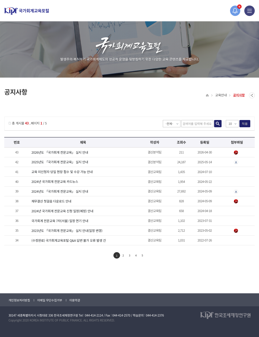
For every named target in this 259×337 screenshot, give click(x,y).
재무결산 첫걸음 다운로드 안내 (51, 201)
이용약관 (74, 300)
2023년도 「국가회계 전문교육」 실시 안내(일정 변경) (67, 230)
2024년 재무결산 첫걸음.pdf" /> (236, 201)
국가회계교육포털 (26, 11)
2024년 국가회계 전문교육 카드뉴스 (54, 181)
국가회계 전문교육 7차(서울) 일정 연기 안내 (59, 220)
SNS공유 (252, 95)
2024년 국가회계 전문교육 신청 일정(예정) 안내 (62, 211)
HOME (207, 95)
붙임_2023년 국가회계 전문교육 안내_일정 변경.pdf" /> (236, 231)
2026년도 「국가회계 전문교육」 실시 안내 (59, 152)
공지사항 (239, 95)
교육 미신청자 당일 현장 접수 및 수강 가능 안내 (62, 171)
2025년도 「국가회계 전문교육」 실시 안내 (59, 162)
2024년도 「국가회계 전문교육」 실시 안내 (59, 191)
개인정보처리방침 (19, 300)
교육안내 (221, 95)
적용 (245, 123)
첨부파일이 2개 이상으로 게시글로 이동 (236, 162)
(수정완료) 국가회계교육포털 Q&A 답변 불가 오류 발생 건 (68, 240)
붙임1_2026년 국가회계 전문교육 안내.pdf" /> (236, 152)
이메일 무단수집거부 (49, 300)
